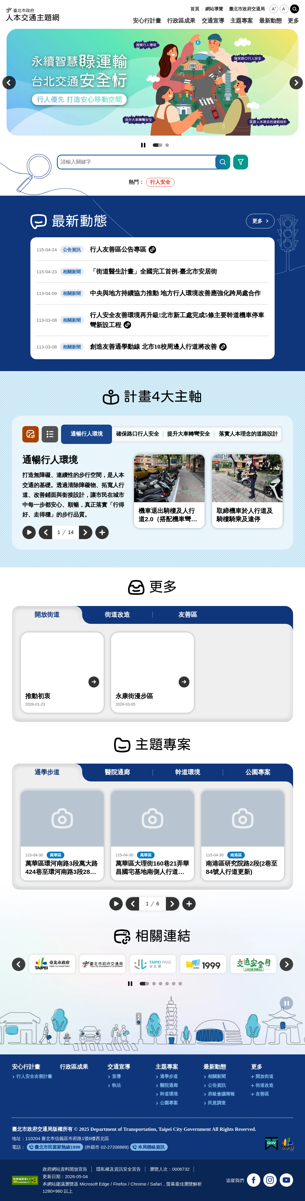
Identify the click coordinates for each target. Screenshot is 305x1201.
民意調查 (217, 1102)
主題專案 (241, 21)
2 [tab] (167, 145)
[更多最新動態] (260, 221)
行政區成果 (181, 21)
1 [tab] (157, 145)
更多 (293, 21)
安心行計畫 (147, 21)
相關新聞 (217, 1076)
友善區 (262, 1093)
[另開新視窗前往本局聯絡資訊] (149, 1147)
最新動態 (270, 21)
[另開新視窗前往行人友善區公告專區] (152, 249)
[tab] (86, 434)
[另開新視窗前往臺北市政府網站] (287, 1144)
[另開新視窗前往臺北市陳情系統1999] (203, 964)
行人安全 (160, 182)
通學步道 (169, 1076)
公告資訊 (217, 1085)
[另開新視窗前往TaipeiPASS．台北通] (153, 964)
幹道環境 (169, 1093)
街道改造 (264, 1085)
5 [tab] (173, 983)
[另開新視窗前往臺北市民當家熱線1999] (55, 1147)
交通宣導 (213, 21)
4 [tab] (167, 983)
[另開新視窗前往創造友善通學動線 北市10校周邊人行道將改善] (152, 347)
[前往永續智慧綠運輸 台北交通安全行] (152, 82)
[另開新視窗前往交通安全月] (253, 964)
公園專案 (169, 1102)
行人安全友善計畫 (34, 1076)
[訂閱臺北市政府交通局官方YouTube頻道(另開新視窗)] (286, 1180)
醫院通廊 (169, 1085)
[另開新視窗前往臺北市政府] (52, 964)
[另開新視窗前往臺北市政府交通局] (247, 9)
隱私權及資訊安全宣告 (118, 1169)
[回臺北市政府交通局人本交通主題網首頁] (32, 14)
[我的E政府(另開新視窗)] (271, 1144)
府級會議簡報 (221, 1093)
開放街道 (264, 1076)
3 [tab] (160, 983)
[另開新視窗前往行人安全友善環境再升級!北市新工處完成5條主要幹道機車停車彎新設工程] (152, 320)
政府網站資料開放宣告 (65, 1169)
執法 (116, 1085)
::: (185, 9)
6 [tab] (180, 983)
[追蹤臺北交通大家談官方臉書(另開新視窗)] (253, 1180)
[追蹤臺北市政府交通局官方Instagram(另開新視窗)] (270, 1180)
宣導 (116, 1076)
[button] (273, 8)
